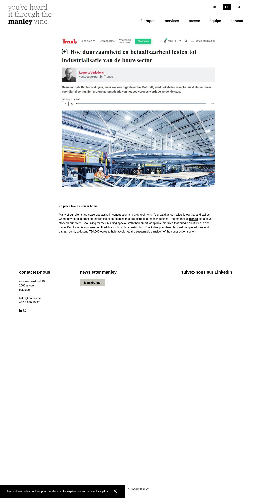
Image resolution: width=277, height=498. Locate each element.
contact (237, 21)
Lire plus (102, 491)
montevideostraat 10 (32, 281)
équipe (215, 21)
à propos (147, 21)
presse (194, 21)
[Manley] (30, 14)
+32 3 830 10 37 (29, 302)
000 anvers (28, 285)
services (172, 21)
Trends (193, 219)
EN (214, 7)
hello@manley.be (30, 298)
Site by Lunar (129, 489)
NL (239, 7)
